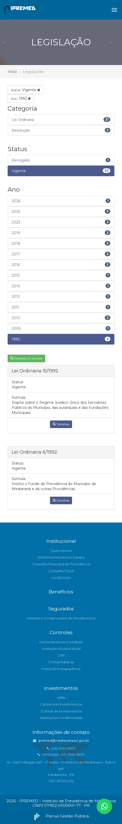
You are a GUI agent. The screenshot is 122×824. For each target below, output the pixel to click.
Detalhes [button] (61, 424)
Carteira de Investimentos (61, 704)
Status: (18, 382)
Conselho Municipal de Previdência (61, 564)
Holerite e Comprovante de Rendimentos (61, 618)
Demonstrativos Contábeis (61, 642)
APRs (61, 698)
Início (12, 71)
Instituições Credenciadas (61, 718)
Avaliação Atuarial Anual (61, 649)
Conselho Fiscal (61, 571)
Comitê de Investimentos (61, 711)
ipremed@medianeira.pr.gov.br (61, 740)
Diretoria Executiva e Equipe (61, 557)
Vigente (25, 90)
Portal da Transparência (61, 669)
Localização (61, 577)
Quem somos (61, 551)
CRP (61, 655)
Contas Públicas (61, 662)
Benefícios (61, 592)
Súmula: (19, 397)
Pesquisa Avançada (26, 358)
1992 (21, 98)
